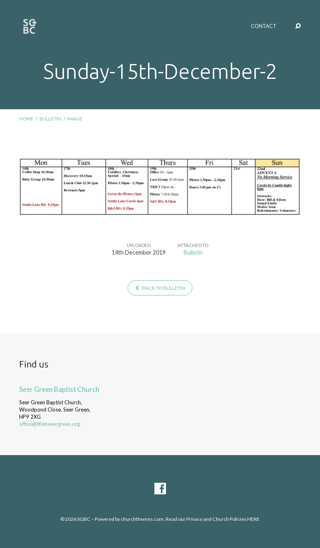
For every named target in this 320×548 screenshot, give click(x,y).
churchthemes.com (142, 519)
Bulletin (50, 118)
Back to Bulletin (160, 288)
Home (26, 118)
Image (74, 118)
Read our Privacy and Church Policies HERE (213, 519)
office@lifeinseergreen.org (49, 424)
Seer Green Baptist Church (59, 389)
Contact (263, 26)
